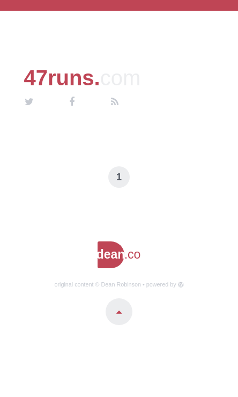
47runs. (82, 78)
